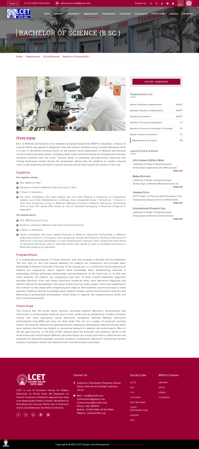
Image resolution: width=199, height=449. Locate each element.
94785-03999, (93, 409)
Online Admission (156, 81)
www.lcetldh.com (96, 413)
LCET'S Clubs (159, 13)
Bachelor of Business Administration (156, 110)
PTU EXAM (135, 397)
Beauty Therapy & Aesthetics (156, 134)
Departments (91, 13)
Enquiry (13, 3)
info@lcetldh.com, (94, 395)
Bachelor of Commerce (156, 116)
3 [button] (75, 128)
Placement (74, 13)
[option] (71, 103)
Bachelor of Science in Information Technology (156, 128)
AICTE (133, 382)
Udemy (162, 392)
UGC (132, 387)
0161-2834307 (93, 406)
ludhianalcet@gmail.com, (91, 399)
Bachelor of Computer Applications (156, 122)
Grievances (141, 13)
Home (47, 13)
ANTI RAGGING (137, 402)
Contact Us (187, 13)
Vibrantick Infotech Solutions (127, 444)
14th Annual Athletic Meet (148, 160)
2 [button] (71, 128)
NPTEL (162, 387)
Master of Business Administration (156, 104)
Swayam (163, 382)
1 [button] (66, 128)
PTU (132, 392)
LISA (132, 420)
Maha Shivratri (142, 176)
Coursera (164, 397)
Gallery (174, 13)
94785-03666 (44, 3)
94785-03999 (32, 3)
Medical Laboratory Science (157, 140)
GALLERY (134, 415)
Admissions (109, 13)
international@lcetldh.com (92, 402)
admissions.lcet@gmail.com (73, 3)
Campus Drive (141, 192)
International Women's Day (149, 208)
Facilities (125, 13)
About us (59, 13)
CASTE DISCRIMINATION (139, 408)
